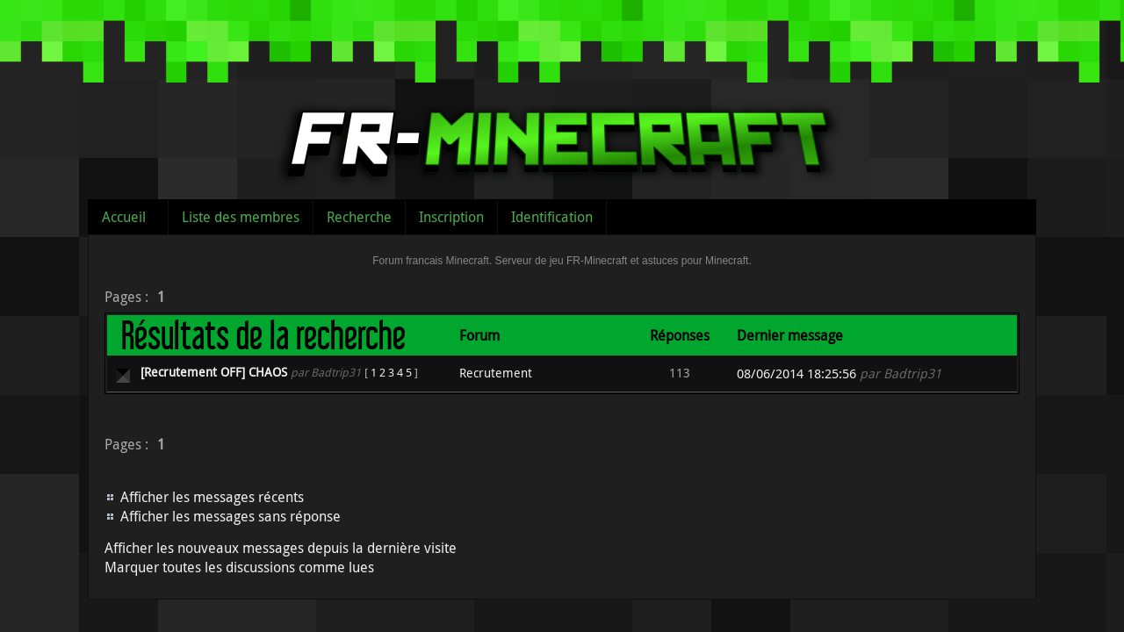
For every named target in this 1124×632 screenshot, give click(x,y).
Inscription (451, 216)
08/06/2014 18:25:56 (796, 373)
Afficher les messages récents (212, 496)
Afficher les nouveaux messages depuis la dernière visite (280, 547)
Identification (552, 216)
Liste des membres (240, 216)
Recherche (359, 216)
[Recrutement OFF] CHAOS (213, 371)
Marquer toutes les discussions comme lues (239, 567)
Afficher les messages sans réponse (230, 516)
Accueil (124, 216)
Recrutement (495, 372)
